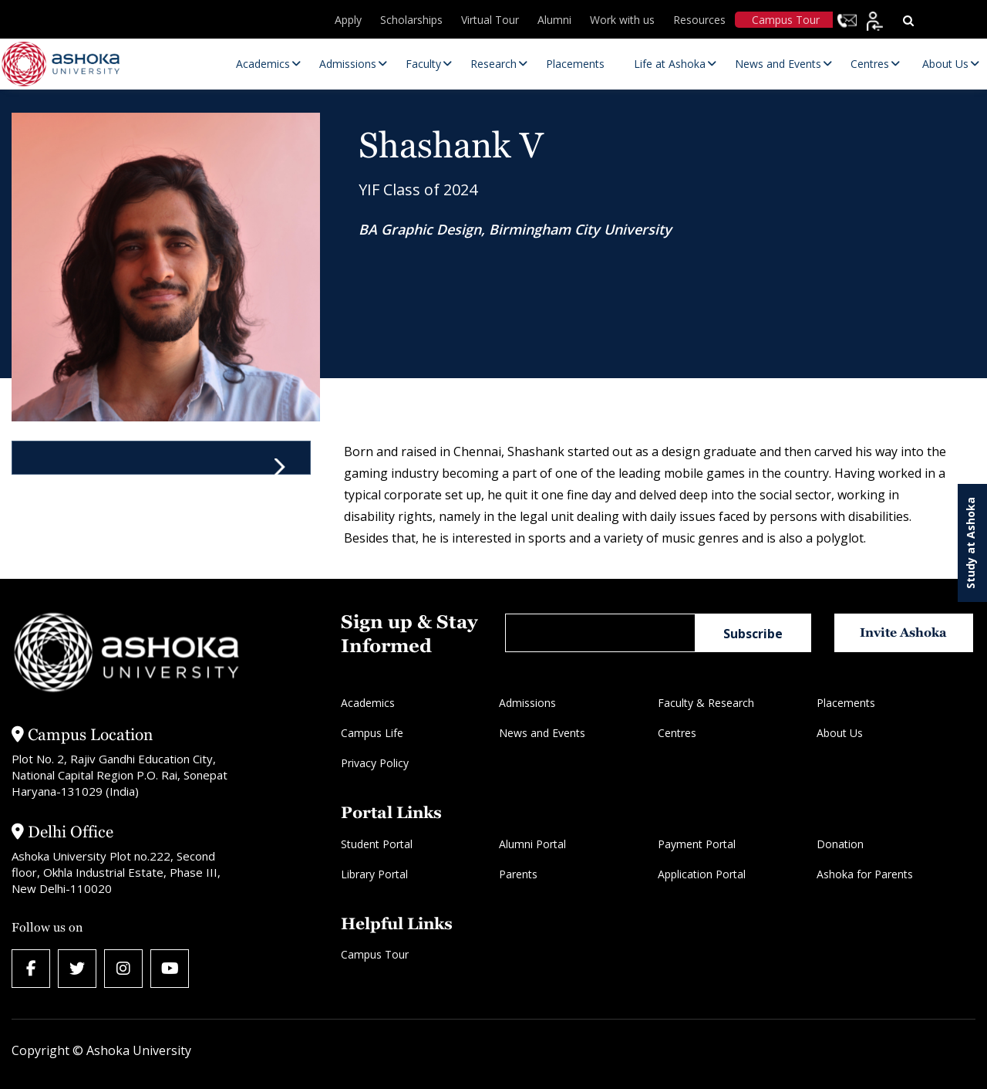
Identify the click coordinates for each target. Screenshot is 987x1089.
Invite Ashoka (903, 632)
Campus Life (372, 732)
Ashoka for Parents (865, 874)
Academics (368, 702)
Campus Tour (786, 19)
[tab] (161, 458)
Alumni (554, 19)
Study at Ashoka (970, 543)
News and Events (542, 732)
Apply (348, 19)
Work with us (622, 19)
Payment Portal (697, 844)
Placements (846, 702)
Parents (518, 874)
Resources (699, 19)
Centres (677, 732)
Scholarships (411, 19)
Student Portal (377, 844)
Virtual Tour (490, 19)
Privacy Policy (375, 763)
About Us (840, 732)
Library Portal (374, 874)
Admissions (527, 702)
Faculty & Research (706, 702)
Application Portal (702, 874)
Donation (840, 844)
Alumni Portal (532, 844)
